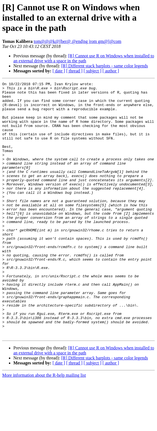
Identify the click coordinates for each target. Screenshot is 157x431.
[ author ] (111, 70)
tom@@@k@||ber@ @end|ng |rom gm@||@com (77, 41)
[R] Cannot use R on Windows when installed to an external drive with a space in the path (83, 58)
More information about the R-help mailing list (44, 426)
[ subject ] (92, 70)
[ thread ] (74, 70)
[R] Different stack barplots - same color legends (104, 65)
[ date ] (59, 70)
